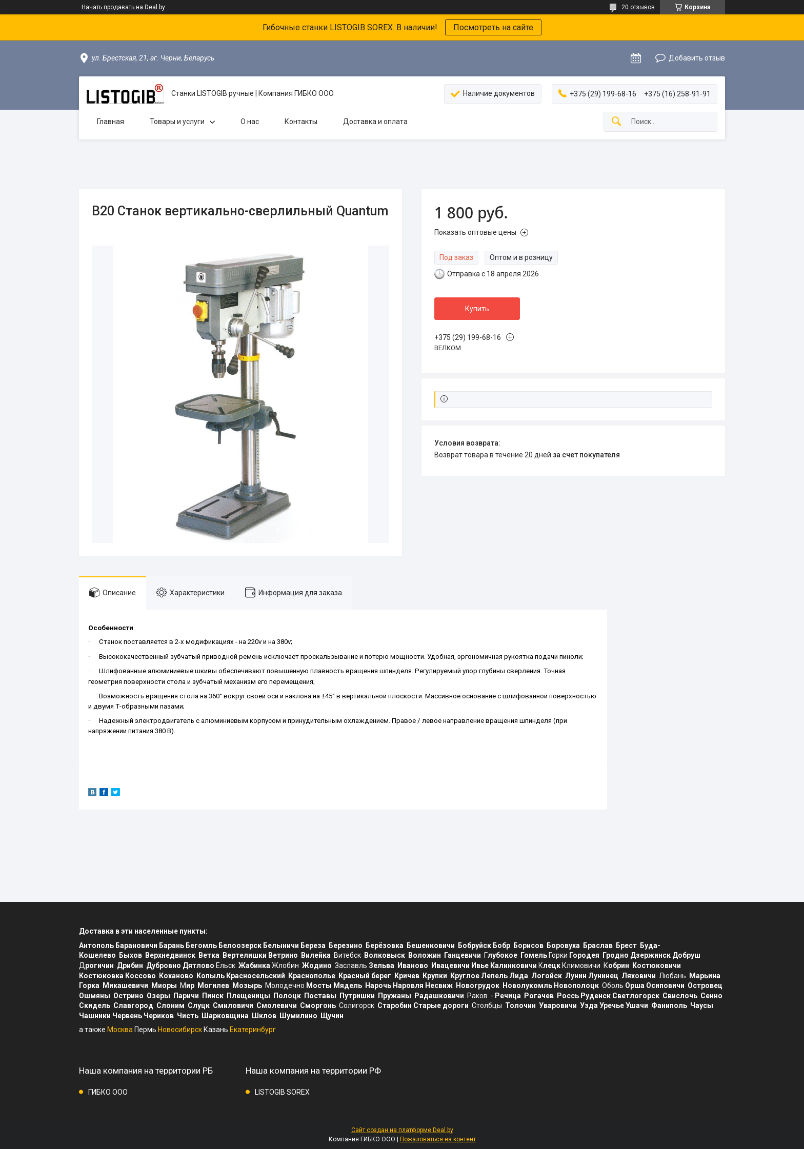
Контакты (301, 121)
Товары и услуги (177, 121)
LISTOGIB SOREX (282, 1092)
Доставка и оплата (375, 121)
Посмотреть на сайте (493, 27)
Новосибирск (180, 1029)
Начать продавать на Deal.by (123, 7)
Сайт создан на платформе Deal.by (402, 1130)
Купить (477, 309)
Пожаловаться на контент (438, 1139)
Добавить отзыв (697, 58)
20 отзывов (638, 7)
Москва (120, 1029)
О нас (249, 121)
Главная (110, 121)
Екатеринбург (253, 1029)
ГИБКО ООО (108, 1092)
